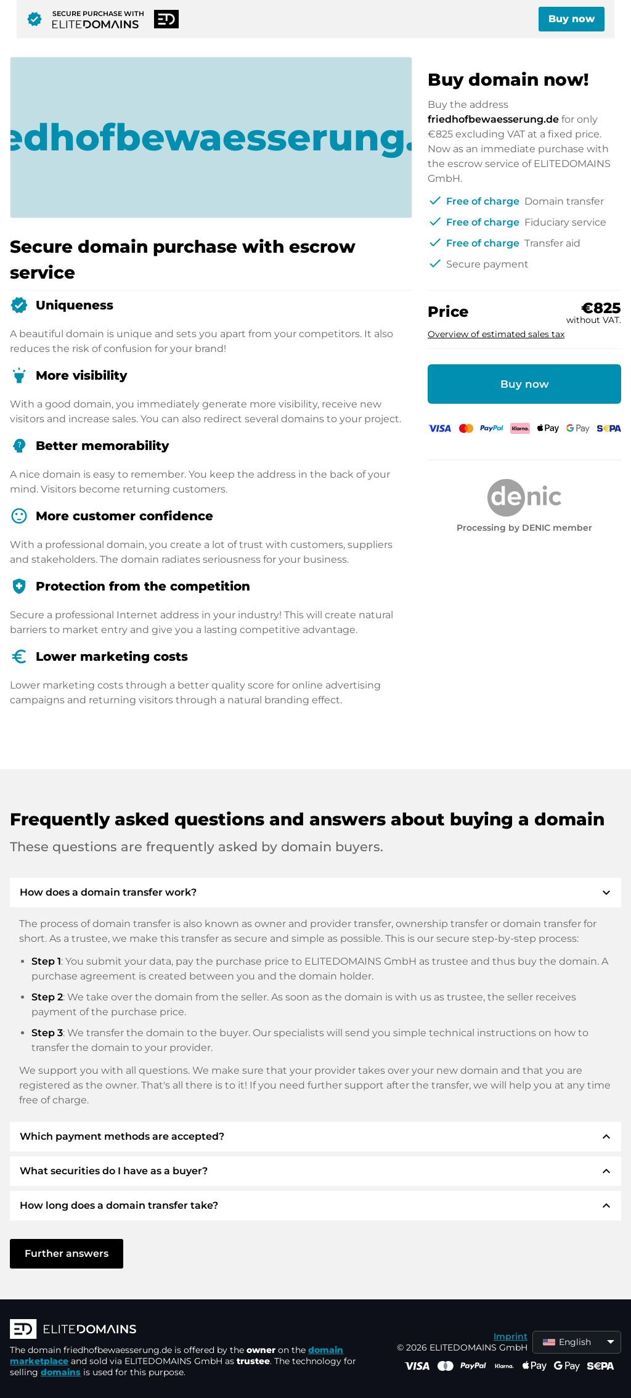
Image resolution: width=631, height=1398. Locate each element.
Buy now (571, 19)
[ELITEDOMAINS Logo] (195, 1330)
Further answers (66, 1253)
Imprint (510, 1336)
